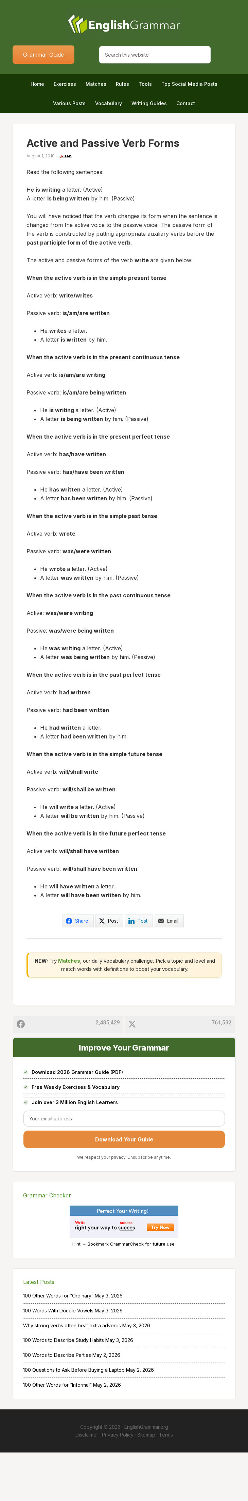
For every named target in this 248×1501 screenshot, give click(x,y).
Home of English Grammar (124, 24)
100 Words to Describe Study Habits (63, 1389)
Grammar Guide (43, 54)
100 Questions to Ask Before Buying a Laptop (74, 1418)
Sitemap (146, 1483)
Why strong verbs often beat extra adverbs (72, 1374)
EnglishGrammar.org (146, 1476)
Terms (166, 1483)
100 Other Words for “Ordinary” (58, 1344)
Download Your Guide (124, 1188)
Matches (69, 1009)
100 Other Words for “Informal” (57, 1433)
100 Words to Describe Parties (57, 1403)
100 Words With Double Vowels (58, 1359)
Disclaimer (86, 1483)
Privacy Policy (118, 1483)
